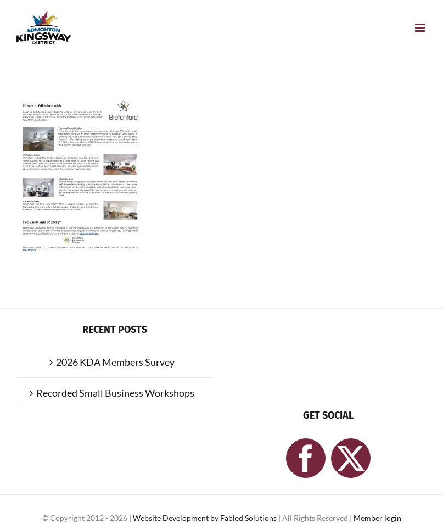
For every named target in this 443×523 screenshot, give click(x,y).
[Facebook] (306, 458)
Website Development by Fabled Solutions (205, 517)
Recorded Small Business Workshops (115, 393)
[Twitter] (351, 458)
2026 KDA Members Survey (115, 362)
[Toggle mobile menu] (421, 28)
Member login (377, 517)
